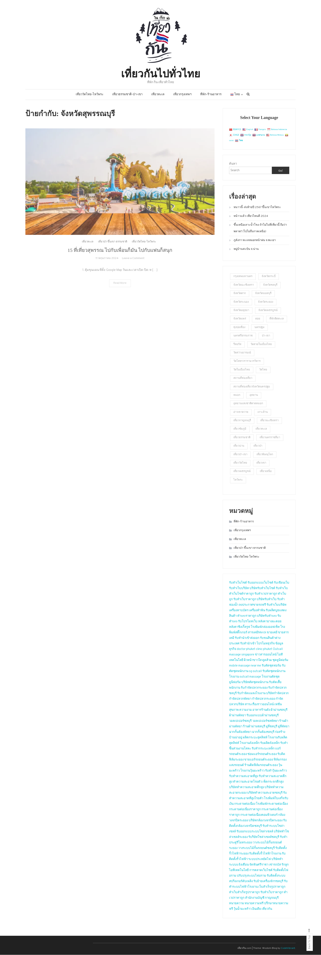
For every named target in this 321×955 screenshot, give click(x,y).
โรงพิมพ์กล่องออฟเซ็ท (265, 627)
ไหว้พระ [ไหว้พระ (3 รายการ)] (238, 480)
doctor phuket (246, 649)
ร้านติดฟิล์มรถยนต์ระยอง (261, 765)
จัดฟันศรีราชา (258, 865)
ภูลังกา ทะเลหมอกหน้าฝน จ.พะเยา (255, 240)
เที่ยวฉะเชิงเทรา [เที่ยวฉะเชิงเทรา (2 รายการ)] (269, 420)
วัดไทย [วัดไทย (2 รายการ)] (263, 370)
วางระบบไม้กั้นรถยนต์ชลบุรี (256, 848)
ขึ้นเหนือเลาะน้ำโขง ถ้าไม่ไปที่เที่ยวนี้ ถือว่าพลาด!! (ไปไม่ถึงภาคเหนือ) (260, 229)
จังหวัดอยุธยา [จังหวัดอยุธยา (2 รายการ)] (241, 310)
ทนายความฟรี (254, 904)
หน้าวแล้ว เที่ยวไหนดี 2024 (251, 216)
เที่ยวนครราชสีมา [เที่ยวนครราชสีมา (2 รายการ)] (270, 437)
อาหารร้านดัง (261, 710)
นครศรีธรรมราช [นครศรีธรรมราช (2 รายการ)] (243, 336)
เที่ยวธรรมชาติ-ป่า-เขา (127, 95)
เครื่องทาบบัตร (239, 611)
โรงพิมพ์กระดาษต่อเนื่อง (272, 804)
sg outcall (255, 671)
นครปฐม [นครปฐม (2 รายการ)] (259, 327)
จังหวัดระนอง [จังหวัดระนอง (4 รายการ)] (241, 302)
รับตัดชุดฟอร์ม (271, 666)
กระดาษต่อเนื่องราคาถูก (245, 810)
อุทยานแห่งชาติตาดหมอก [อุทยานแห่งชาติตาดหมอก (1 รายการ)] (248, 403)
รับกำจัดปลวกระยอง (254, 688)
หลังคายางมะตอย (269, 622)
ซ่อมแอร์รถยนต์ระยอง (262, 754)
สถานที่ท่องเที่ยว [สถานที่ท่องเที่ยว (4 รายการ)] (242, 378)
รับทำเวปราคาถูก (265, 594)
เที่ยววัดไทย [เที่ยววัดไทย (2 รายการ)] (240, 463)
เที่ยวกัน (267, 909)
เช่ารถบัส (275, 865)
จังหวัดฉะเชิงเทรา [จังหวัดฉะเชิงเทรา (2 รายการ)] (243, 285)
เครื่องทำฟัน (257, 611)
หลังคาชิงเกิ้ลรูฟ (239, 627)
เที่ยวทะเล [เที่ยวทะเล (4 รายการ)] (261, 429)
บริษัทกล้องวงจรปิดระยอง (266, 821)
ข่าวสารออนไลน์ (266, 655)
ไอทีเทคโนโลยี (239, 870)
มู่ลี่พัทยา (283, 727)
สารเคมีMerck (257, 633)
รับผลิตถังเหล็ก (270, 743)
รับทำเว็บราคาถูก (244, 600)
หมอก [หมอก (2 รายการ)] (236, 395)
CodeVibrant (288, 948)
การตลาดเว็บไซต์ (260, 870)
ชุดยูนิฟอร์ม (280, 660)
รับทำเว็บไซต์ (238, 583)
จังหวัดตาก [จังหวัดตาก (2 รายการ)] (239, 293)
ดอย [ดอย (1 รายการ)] (257, 319)
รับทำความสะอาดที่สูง (243, 776)
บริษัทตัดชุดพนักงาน (254, 683)
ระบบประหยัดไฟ (259, 859)
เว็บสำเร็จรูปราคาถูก (271, 887)
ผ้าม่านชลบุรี (279, 710)
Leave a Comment (133, 267)
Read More (120, 292)
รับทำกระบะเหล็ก (263, 749)
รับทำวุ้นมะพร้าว (276, 771)
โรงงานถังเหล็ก (250, 743)
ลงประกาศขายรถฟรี (252, 605)
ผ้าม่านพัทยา (237, 716)
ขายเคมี (272, 633)
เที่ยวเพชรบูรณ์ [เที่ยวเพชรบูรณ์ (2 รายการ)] (242, 471)
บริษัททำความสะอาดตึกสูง (246, 788)
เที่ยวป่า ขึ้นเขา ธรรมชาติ (112, 251)
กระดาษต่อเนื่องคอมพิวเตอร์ (259, 815)
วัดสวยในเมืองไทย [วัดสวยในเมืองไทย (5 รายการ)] (261, 344)
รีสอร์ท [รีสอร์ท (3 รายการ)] (237, 344)
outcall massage (250, 677)
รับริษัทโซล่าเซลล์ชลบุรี (263, 837)
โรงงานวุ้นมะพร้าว (252, 771)
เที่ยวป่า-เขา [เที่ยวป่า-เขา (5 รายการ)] (240, 454)
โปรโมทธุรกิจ (266, 644)
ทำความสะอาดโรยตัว (247, 782)
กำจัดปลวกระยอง (263, 699)
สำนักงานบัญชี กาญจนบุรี (262, 898)
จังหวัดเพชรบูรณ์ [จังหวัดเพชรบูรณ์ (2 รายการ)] (268, 310)
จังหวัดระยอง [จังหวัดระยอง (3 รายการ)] (265, 302)
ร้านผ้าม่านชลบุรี (254, 727)
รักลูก (285, 865)
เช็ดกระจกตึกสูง (273, 782)
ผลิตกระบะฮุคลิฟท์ (255, 738)
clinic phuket (264, 649)
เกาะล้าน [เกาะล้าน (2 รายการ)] (263, 412)
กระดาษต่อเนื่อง (244, 804)
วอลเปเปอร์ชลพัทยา (265, 721)
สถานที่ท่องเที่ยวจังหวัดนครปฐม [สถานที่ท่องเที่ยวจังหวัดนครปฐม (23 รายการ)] (251, 387)
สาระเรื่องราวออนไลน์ (259, 705)
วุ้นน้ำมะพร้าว (243, 909)
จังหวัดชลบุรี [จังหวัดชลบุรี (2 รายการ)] (270, 285)
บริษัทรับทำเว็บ (267, 600)
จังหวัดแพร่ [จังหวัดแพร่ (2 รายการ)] (239, 319)
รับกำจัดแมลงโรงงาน (251, 694)
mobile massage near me (245, 666)
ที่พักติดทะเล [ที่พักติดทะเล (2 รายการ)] (276, 319)
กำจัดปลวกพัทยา (240, 699)
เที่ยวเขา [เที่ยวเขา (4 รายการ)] (261, 463)
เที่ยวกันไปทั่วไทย (160, 72)
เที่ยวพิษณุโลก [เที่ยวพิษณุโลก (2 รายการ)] (265, 454)
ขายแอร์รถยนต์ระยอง (258, 760)
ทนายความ (236, 904)
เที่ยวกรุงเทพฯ (182, 95)
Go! (280, 171)
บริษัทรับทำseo (267, 616)
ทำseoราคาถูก (246, 616)
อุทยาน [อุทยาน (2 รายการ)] (254, 395)
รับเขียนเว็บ (281, 583)
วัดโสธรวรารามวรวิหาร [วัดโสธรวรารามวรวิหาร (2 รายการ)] (247, 361)
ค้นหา (233, 164)
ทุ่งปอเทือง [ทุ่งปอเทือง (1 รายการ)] (239, 327)
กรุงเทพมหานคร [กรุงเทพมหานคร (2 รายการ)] (242, 276)
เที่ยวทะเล (157, 95)
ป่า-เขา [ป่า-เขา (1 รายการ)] (266, 336)
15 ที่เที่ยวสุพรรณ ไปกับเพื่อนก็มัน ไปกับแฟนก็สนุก (120, 259)
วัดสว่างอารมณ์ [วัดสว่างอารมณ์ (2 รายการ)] (242, 353)
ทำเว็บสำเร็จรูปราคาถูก (244, 893)
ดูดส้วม (267, 660)
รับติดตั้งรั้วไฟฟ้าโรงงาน (265, 854)
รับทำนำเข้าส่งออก (247, 638)
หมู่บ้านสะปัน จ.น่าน (246, 249)
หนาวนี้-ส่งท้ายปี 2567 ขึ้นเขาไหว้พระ (257, 207)
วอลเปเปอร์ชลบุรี (240, 721)
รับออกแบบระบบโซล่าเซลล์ (254, 832)
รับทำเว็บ (282, 589)
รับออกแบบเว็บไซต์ (261, 583)
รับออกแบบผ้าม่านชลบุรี (262, 716)
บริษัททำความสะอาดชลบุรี (265, 793)
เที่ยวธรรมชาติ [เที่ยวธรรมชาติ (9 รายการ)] (241, 437)
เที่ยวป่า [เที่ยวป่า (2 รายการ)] (257, 446)
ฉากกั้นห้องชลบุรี (263, 732)
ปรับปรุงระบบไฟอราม (251, 876)
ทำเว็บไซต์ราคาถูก (241, 594)
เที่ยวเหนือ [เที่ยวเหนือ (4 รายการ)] (266, 471)
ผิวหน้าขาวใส (253, 660)
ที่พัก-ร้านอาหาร (211, 95)
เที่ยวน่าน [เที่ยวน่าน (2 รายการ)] (238, 446)
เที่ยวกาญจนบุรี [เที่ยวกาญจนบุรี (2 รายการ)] (242, 420)
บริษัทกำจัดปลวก (277, 694)
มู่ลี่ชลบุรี (271, 727)
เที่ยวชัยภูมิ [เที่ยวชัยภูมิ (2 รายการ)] (239, 429)
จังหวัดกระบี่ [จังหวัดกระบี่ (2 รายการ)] (269, 276)
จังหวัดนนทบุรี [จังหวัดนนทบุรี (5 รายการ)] (263, 293)
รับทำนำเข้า (248, 644)
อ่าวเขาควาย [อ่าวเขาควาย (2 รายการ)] (240, 412)
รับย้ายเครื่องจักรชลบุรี (268, 882)
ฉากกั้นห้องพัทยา (240, 732)
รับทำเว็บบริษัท (239, 589)
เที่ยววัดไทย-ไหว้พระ (89, 95)
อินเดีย (257, 909)
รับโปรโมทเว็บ (248, 622)
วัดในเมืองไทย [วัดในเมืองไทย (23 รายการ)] (241, 370)
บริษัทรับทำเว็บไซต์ (263, 589)
